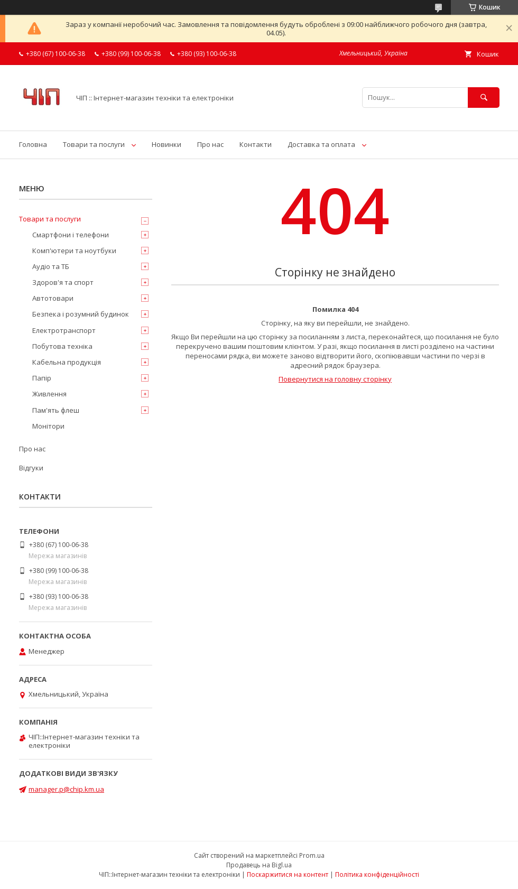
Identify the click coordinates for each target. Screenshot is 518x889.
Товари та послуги (94, 144)
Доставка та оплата (321, 144)
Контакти (255, 144)
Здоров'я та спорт (63, 282)
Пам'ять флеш (55, 410)
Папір (41, 378)
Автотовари (52, 298)
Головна (33, 144)
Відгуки (31, 468)
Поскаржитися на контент (287, 874)
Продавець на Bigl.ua (259, 864)
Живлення (49, 394)
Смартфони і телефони (70, 234)
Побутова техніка (62, 346)
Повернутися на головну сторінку (335, 379)
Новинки (166, 144)
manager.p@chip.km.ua (66, 789)
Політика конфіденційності (377, 874)
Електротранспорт (64, 330)
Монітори (48, 426)
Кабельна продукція (66, 362)
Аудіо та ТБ (50, 266)
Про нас (210, 144)
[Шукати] (484, 97)
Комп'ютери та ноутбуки (74, 250)
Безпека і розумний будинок (80, 314)
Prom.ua (312, 855)
